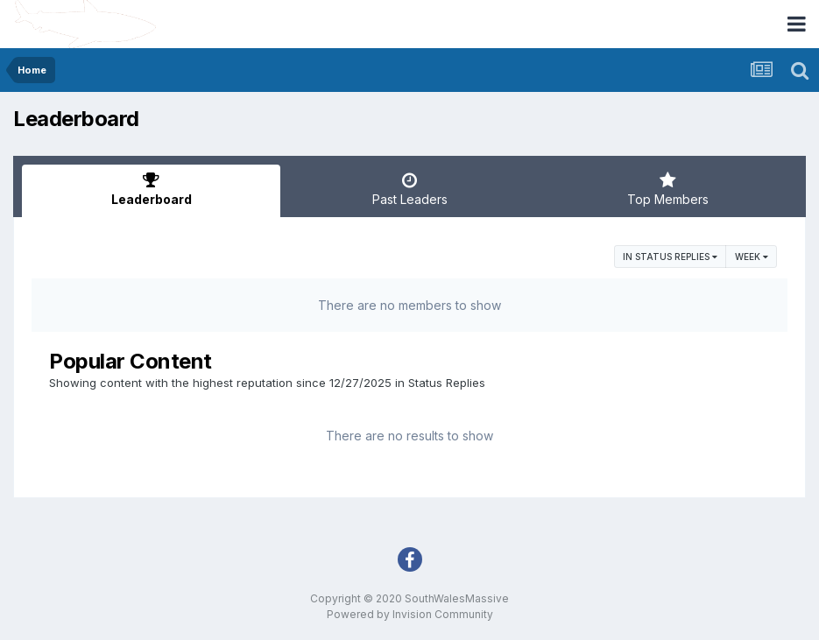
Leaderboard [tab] (151, 189)
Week (751, 256)
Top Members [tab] (668, 189)
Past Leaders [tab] (409, 189)
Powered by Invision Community (410, 614)
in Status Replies (670, 256)
